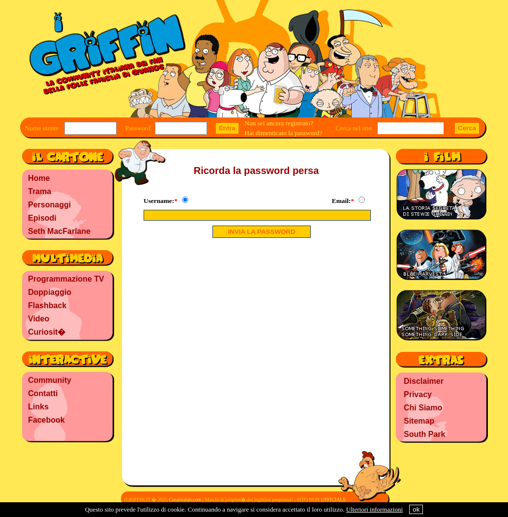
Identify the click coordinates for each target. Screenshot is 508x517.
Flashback (47, 305)
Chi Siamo (423, 407)
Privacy (418, 394)
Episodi (42, 218)
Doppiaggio (49, 292)
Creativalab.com (185, 499)
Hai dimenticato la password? (283, 133)
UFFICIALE (333, 499)
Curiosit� (46, 332)
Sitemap (419, 421)
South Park (424, 434)
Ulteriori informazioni (374, 509)
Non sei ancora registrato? (278, 123)
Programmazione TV (66, 279)
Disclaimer (424, 381)
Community (49, 380)
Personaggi (49, 205)
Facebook (46, 420)
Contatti (43, 393)
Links (38, 406)
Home (39, 178)
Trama (39, 191)
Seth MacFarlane (59, 231)
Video (38, 319)
